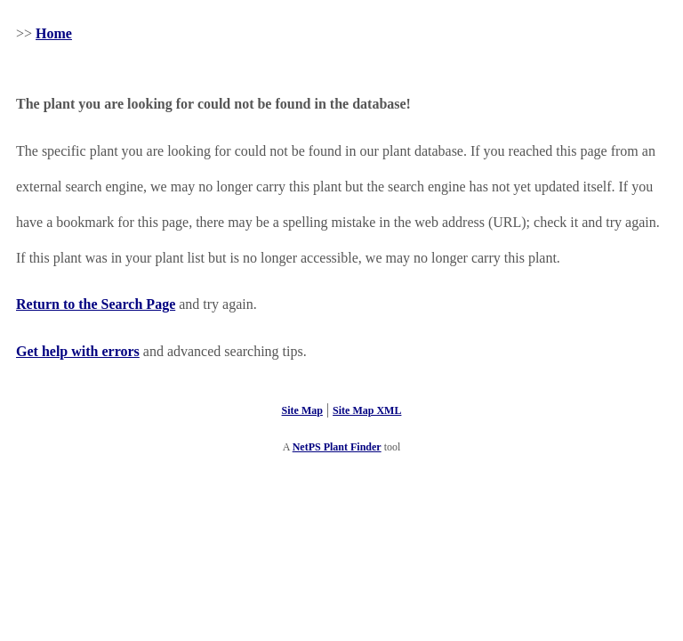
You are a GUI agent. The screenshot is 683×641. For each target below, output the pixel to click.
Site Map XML (367, 410)
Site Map (302, 410)
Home (54, 33)
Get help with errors (78, 351)
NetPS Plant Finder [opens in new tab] (337, 447)
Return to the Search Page (95, 304)
